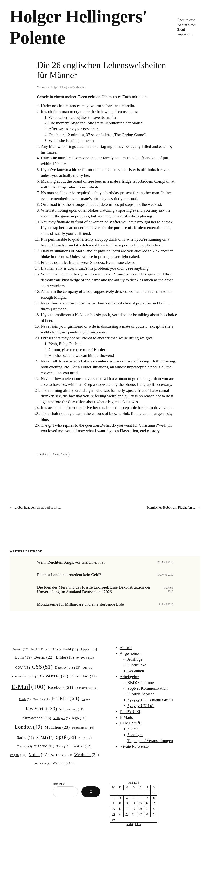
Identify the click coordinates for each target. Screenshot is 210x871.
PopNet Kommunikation (147, 688)
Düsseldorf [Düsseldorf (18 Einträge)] (84, 676)
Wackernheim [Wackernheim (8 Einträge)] (61, 755)
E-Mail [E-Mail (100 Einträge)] (28, 686)
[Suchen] (90, 791)
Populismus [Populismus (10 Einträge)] (83, 728)
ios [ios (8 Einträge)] (86, 699)
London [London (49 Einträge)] (28, 727)
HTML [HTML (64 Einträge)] (66, 698)
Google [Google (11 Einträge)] (41, 699)
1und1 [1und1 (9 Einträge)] (37, 649)
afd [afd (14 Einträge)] (52, 649)
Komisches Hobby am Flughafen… (171, 507)
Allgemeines (130, 653)
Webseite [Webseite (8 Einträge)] (43, 763)
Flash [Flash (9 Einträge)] (25, 699)
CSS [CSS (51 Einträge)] (42, 667)
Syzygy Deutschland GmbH (150, 700)
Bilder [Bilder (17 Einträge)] (65, 657)
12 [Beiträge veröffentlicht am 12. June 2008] (133, 803)
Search (132, 729)
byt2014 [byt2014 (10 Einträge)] (85, 658)
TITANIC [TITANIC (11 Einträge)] (44, 746)
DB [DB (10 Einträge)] (88, 668)
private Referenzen (135, 746)
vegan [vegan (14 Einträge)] (18, 754)
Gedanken (135, 671)
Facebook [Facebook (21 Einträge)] (60, 688)
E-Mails (126, 717)
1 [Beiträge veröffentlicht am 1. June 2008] (154, 792)
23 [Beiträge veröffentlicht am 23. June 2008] (113, 814)
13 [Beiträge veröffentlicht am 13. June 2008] (140, 803)
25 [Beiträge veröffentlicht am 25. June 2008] (126, 814)
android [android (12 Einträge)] (69, 649)
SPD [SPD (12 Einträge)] (85, 738)
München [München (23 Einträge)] (57, 727)
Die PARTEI (130, 711)
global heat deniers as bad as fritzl (38, 507)
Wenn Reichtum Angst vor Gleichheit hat (71, 562)
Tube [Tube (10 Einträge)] (63, 747)
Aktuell (126, 647)
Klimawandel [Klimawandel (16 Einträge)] (36, 718)
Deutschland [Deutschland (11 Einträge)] (24, 676)
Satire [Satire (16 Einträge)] (25, 737)
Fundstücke (78, 87)
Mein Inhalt (59, 783)
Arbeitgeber (129, 676)
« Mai (130, 824)
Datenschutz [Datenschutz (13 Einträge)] (67, 667)
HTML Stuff (130, 723)
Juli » (138, 824)
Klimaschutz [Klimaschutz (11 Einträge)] (71, 709)
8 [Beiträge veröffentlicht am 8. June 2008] (154, 798)
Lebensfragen (60, 454)
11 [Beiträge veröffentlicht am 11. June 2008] (127, 803)
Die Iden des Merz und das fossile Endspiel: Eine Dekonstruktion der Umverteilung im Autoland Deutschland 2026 (93, 589)
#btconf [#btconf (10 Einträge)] (20, 650)
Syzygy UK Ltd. (140, 705)
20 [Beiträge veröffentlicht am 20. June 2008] (140, 809)
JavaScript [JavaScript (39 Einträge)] (41, 709)
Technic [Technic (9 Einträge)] (24, 746)
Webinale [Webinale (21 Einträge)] (86, 755)
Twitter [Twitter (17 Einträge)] (82, 746)
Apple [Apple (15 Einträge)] (88, 649)
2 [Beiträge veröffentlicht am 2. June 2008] (113, 798)
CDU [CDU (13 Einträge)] (22, 667)
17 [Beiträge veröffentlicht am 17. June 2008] (120, 809)
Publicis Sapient (140, 694)
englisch (43, 454)
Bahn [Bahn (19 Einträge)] (23, 657)
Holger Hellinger (60, 87)
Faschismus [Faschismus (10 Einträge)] (86, 688)
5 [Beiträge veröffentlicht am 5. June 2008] (133, 798)
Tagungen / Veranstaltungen (150, 740)
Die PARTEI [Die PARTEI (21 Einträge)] (53, 676)
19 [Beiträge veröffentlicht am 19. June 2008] (133, 809)
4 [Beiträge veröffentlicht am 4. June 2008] (127, 798)
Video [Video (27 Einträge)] (39, 754)
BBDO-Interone (140, 682)
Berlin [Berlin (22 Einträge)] (44, 657)
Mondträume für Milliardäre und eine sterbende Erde (80, 604)
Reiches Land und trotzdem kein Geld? (69, 575)
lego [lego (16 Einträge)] (79, 718)
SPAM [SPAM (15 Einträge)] (45, 737)
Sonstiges (135, 734)
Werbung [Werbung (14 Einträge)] (63, 763)
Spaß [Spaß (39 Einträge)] (66, 737)
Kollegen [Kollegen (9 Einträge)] (61, 718)
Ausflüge (134, 659)
